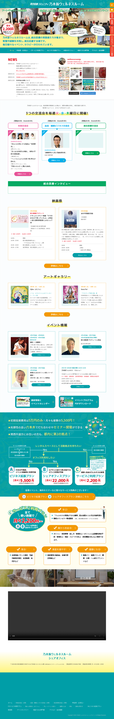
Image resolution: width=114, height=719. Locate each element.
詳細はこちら (41, 355)
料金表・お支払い (22, 50)
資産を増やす (79, 706)
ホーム (12, 50)
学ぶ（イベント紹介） (50, 706)
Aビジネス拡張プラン (54, 50)
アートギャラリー (22, 710)
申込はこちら (82, 255)
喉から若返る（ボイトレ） (32, 706)
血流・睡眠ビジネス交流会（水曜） (40, 703)
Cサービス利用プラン (37, 50)
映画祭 (10, 710)
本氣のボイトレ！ (69, 50)
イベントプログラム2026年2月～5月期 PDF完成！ (30, 74)
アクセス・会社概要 (98, 50)
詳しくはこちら (20, 70)
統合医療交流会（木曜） (61, 703)
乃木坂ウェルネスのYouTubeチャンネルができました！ (31, 77)
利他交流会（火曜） (21, 703)
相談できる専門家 (83, 50)
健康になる (63, 706)
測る (70, 706)
